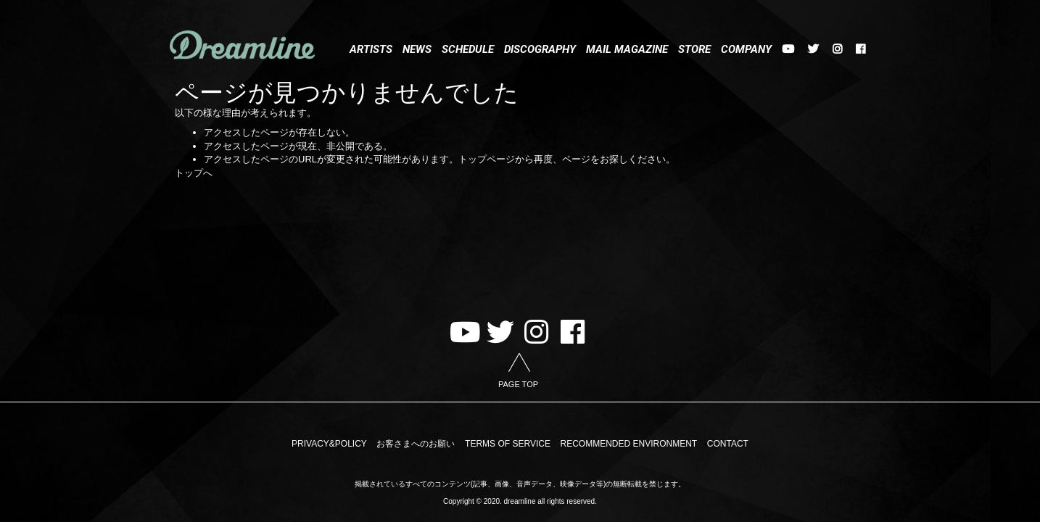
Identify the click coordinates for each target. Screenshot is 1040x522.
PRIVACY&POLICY (329, 444)
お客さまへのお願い (415, 444)
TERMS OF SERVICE (507, 444)
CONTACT (727, 444)
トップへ (193, 172)
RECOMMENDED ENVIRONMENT (629, 444)
